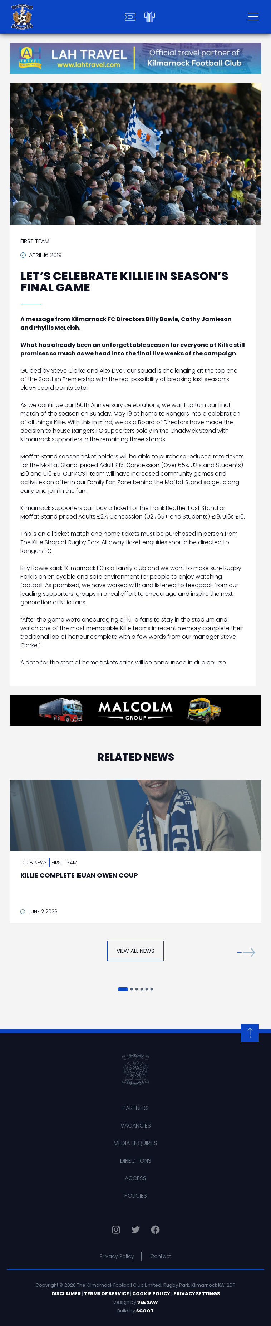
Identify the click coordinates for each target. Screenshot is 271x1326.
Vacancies (135, 1125)
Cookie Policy (151, 1294)
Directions (135, 1160)
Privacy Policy (117, 1256)
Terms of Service (106, 1294)
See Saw (147, 1302)
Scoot (145, 1311)
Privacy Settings (196, 1294)
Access (135, 1178)
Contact (160, 1256)
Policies (135, 1196)
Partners (136, 1108)
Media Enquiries (135, 1143)
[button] (246, 952)
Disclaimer (66, 1294)
